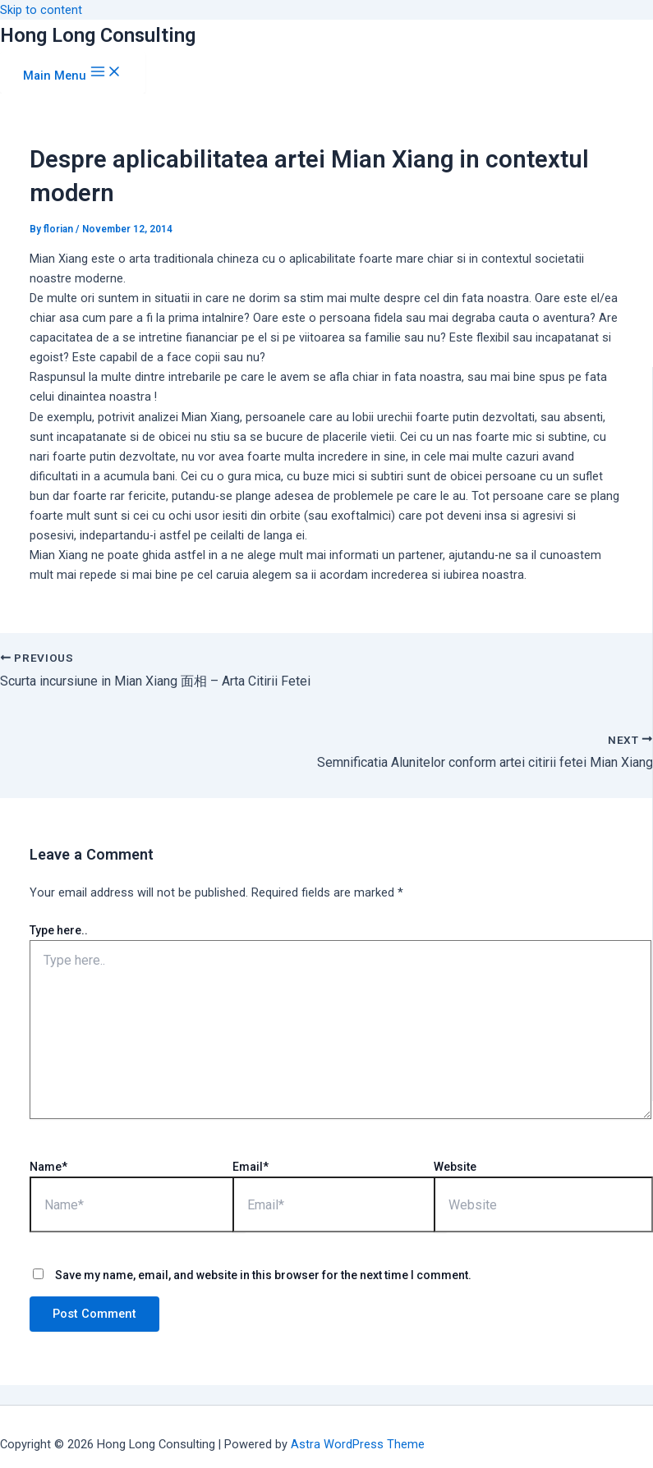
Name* (48, 1166)
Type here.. (59, 930)
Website (455, 1166)
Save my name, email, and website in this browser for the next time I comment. (263, 1275)
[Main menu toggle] (72, 73)
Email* (250, 1166)
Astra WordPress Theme (358, 1444)
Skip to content (41, 9)
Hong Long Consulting (97, 35)
